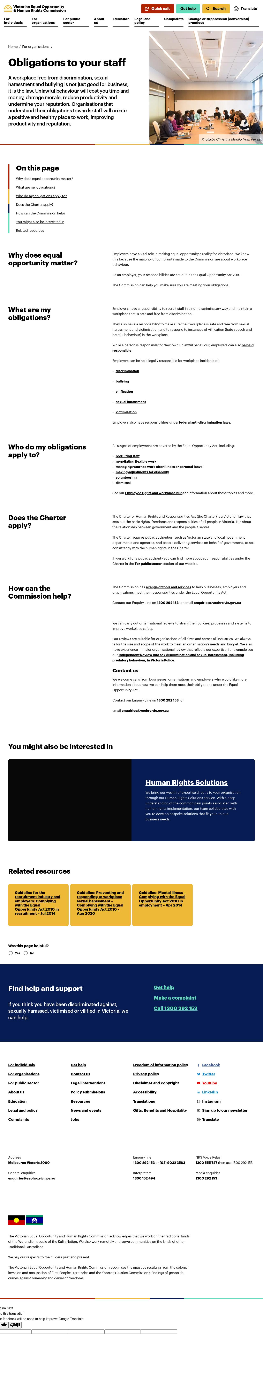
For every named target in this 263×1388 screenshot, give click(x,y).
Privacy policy (146, 1074)
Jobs (75, 1119)
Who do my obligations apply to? (41, 196)
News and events (86, 1110)
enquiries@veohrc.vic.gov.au (145, 710)
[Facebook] (208, 1065)
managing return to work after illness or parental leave (159, 467)
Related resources (30, 230)
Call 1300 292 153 (175, 1008)
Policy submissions (88, 1092)
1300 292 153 (168, 700)
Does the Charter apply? (34, 204)
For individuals (15, 20)
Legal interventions (88, 1083)
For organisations (44, 20)
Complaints (173, 19)
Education (121, 19)
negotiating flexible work (136, 461)
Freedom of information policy (160, 1065)
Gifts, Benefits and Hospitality (160, 1110)
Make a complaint (175, 997)
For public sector (75, 20)
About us (101, 20)
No (28, 953)
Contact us (80, 1074)
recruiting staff (128, 456)
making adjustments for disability (142, 472)
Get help (188, 8)
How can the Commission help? (41, 213)
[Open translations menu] (245, 8)
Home (13, 46)
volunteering (126, 477)
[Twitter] (205, 1074)
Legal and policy (146, 20)
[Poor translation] (15, 1325)
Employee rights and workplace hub (153, 493)
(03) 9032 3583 (172, 1163)
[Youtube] (206, 1083)
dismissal (123, 483)
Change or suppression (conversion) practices (218, 20)
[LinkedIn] (207, 1092)
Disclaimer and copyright (156, 1083)
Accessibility (145, 1092)
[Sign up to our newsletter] (222, 1110)
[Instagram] (208, 1101)
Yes (14, 953)
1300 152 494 (144, 1178)
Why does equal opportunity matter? (44, 179)
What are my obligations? (35, 187)
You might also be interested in (40, 222)
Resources (80, 1101)
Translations (144, 1101)
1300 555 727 (206, 1163)
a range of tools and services (168, 587)
